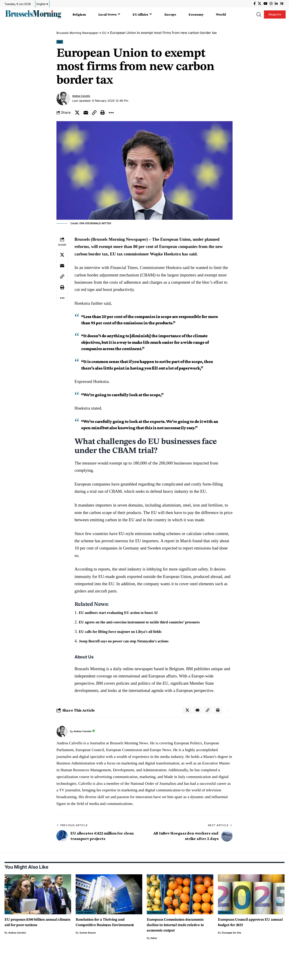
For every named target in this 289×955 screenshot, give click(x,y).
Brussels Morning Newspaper (80, 33)
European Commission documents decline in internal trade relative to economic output (180, 928)
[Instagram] (271, 4)
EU (110, 33)
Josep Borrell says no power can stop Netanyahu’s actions (131, 643)
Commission (158, 915)
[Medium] (281, 4)
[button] (258, 14)
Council (226, 915)
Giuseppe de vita (232, 936)
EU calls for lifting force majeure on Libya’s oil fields (127, 633)
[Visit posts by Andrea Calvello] (63, 99)
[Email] (87, 114)
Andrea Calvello (82, 97)
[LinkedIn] (276, 4)
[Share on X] (77, 114)
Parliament (86, 915)
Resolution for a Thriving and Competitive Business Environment (104, 928)
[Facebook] (254, 4)
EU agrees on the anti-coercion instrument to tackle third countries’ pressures (150, 624)
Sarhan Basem (88, 941)
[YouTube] (265, 4)
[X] (259, 4)
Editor (154, 941)
